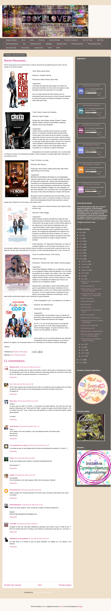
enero (83, 356)
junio (83, 279)
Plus (24, 44)
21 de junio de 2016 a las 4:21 (39, 538)
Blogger (80, 606)
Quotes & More (62, 44)
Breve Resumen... (87, 304)
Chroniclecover (15, 490)
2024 (81, 235)
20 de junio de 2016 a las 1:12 (29, 426)
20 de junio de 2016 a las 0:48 (28, 401)
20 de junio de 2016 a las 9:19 (25, 475)
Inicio (40, 585)
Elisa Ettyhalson (15, 505)
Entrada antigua (65, 585)
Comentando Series (94, 44)
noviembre (84, 264)
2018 (81, 253)
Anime (32, 40)
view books (101, 97)
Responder (13, 377)
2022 (81, 241)
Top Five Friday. (86, 307)
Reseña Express (20, 355)
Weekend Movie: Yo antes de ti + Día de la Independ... (91, 290)
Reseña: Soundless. (87, 298)
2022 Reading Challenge (91, 164)
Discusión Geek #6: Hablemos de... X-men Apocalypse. (91, 335)
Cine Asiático (25, 48)
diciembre (84, 261)
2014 (81, 362)
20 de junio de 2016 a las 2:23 (39, 445)
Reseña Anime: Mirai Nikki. (89, 325)
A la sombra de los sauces (19, 445)
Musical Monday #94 (87, 328)
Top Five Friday (87, 40)
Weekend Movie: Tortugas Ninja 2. (92, 331)
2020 (81, 247)
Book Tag (100, 40)
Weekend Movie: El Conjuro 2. (91, 318)
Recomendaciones (12, 44)
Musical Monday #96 (87, 301)
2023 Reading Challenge (91, 145)
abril (82, 347)
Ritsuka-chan (14, 367)
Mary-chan (13, 401)
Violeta (12, 475)
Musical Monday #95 (87, 315)
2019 (81, 250)
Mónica (87, 89)
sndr (61, 606)
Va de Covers (38, 48)
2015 (81, 360)
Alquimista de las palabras (19, 538)
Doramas (42, 40)
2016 (81, 259)
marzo (83, 350)
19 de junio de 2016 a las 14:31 (30, 367)
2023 (81, 238)
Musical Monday (54, 40)
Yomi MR (13, 524)
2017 (81, 256)
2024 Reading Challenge (91, 125)
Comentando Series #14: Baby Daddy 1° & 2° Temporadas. (91, 294)
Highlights (49, 44)
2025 (81, 232)
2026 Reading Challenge (91, 86)
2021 (81, 244)
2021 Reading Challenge (91, 184)
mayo (83, 344)
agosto (83, 273)
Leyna (12, 458)
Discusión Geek (11, 48)
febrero (83, 353)
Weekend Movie (35, 44)
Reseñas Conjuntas (71, 40)
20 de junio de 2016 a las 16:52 (27, 524)
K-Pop (50, 48)
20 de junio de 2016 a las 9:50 (31, 490)
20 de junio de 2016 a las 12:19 (32, 505)
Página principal (11, 40)
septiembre (85, 270)
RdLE (58, 48)
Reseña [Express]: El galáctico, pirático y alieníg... (91, 340)
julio (82, 276)
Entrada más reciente (12, 585)
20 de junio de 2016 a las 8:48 (25, 458)
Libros (23, 40)
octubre (83, 267)
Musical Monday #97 (87, 286)
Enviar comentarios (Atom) (42, 592)
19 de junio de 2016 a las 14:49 (22, 384)
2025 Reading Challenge (91, 105)
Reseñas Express (77, 44)
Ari (11, 384)
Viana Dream (14, 426)
